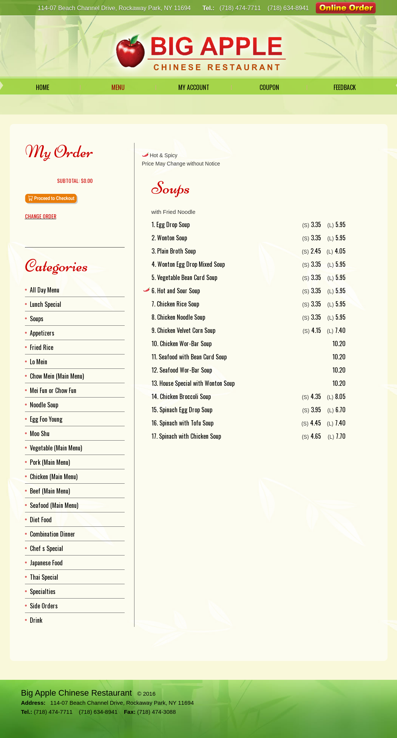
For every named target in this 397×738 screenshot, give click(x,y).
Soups (36, 318)
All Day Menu (44, 289)
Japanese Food (46, 562)
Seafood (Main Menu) (54, 505)
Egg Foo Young (46, 419)
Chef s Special (46, 548)
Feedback (345, 87)
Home (42, 87)
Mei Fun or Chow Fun (53, 390)
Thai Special (44, 577)
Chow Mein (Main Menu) (57, 376)
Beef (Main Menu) (50, 490)
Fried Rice (41, 347)
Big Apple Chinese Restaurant (76, 693)
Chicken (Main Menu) (53, 476)
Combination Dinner (52, 533)
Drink (36, 620)
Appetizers (42, 332)
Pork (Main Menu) (50, 462)
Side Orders (44, 605)
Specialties (43, 591)
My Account (193, 87)
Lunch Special (45, 304)
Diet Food (41, 519)
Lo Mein (38, 361)
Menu (118, 87)
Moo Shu (39, 433)
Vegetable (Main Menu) (56, 447)
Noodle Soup (44, 404)
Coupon (269, 87)
